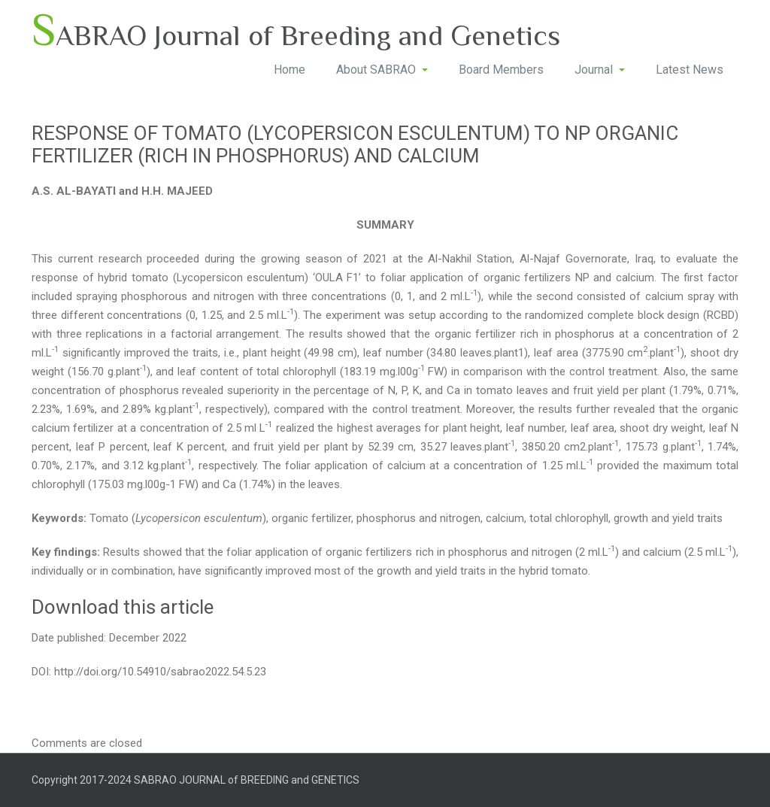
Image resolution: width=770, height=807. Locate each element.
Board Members (501, 69)
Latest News (689, 69)
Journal (599, 69)
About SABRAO (382, 69)
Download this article (123, 607)
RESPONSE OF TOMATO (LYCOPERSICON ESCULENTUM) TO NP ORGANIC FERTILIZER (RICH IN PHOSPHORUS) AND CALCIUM (355, 144)
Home (289, 69)
